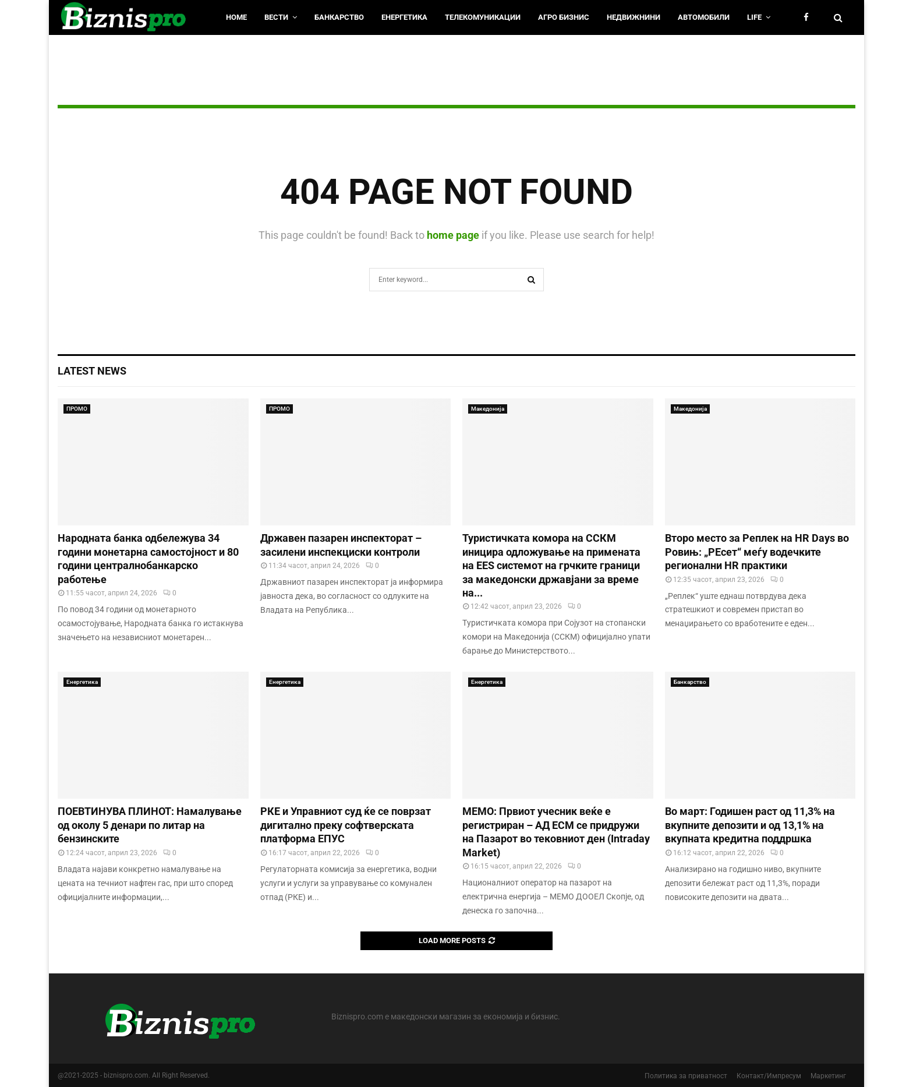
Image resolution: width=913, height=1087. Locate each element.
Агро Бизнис (563, 17)
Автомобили (704, 17)
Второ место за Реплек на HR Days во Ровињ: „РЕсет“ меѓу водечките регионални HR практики (757, 551)
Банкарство (339, 17)
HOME (236, 17)
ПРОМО (76, 408)
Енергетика (404, 17)
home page (453, 235)
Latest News (92, 371)
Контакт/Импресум (769, 1076)
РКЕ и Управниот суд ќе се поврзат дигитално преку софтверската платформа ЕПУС (345, 825)
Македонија (487, 408)
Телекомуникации (483, 17)
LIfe (754, 17)
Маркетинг (828, 1076)
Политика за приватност (686, 1076)
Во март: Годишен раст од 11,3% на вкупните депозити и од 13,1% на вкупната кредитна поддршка (750, 825)
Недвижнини (633, 17)
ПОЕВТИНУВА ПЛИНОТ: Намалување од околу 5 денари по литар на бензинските (150, 825)
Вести (276, 17)
